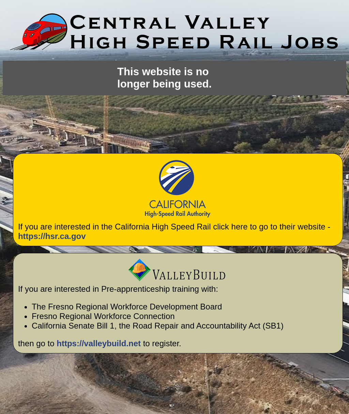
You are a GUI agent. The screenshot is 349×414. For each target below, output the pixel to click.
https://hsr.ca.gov (52, 236)
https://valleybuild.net (99, 343)
